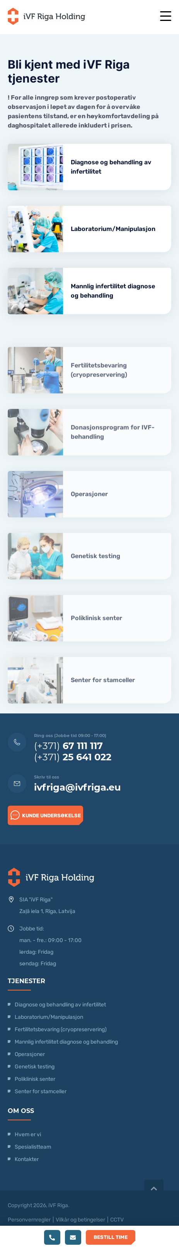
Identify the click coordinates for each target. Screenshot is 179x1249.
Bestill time (111, 1237)
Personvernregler (29, 1219)
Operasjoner (89, 509)
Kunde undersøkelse (45, 815)
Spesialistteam (33, 1147)
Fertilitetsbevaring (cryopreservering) (99, 385)
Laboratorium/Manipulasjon (113, 229)
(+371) (68, 745)
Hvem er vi (28, 1134)
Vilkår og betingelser (80, 1219)
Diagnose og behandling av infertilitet (111, 166)
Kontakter (27, 1159)
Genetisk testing (95, 571)
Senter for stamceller (103, 695)
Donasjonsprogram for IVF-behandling (113, 447)
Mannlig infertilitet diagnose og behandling (113, 291)
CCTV (117, 1219)
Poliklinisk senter (96, 633)
